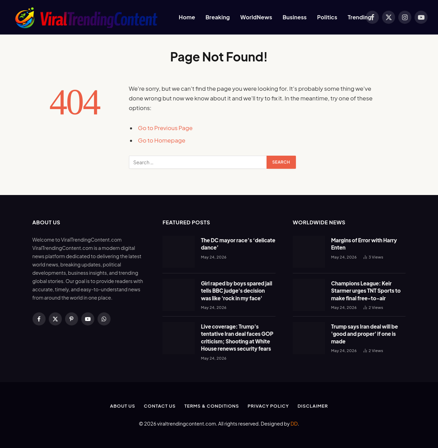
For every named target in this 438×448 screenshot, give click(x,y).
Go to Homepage (161, 140)
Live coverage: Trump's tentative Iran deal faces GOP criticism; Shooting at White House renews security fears (237, 337)
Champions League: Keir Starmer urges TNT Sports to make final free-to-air (366, 290)
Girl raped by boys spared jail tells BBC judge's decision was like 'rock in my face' (236, 290)
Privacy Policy (268, 406)
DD (294, 423)
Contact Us (160, 406)
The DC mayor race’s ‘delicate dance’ (238, 244)
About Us (122, 406)
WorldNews (256, 17)
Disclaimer (313, 406)
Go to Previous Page (165, 128)
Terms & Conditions (211, 406)
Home (187, 17)
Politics (327, 17)
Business (294, 17)
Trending (360, 17)
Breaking (217, 17)
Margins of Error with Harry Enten (364, 244)
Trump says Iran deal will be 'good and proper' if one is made (364, 333)
